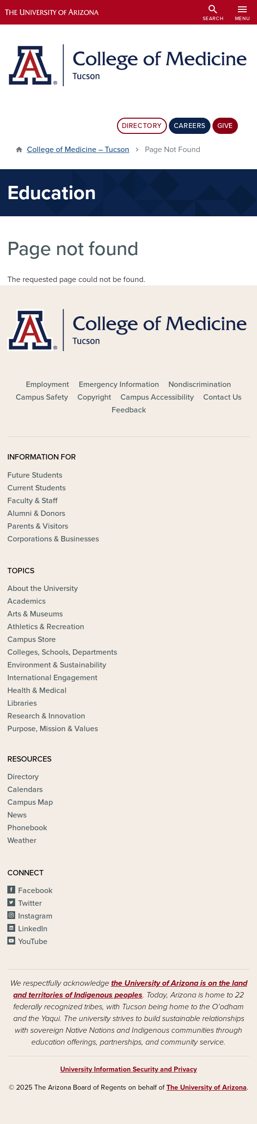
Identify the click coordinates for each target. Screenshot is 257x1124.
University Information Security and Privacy (128, 1069)
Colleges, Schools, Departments (62, 652)
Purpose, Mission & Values (52, 729)
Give (225, 126)
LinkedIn (32, 929)
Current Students (36, 488)
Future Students (34, 475)
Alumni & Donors (36, 513)
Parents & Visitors (37, 526)
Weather (21, 840)
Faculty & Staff (32, 501)
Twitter (30, 903)
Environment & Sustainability (56, 665)
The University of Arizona (206, 1087)
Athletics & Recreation (45, 627)
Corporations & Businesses (53, 539)
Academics (26, 601)
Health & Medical (37, 690)
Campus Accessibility (157, 397)
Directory (142, 126)
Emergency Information (119, 384)
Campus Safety (42, 397)
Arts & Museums (35, 614)
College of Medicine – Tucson (78, 149)
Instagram (35, 916)
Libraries (22, 703)
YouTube (32, 941)
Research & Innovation (46, 716)
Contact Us (222, 397)
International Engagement (52, 678)
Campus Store (31, 639)
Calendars (25, 789)
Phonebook (27, 828)
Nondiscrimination (199, 384)
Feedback (129, 410)
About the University (42, 588)
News (16, 815)
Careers (190, 126)
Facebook (35, 890)
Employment (47, 384)
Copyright (94, 397)
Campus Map (30, 802)
